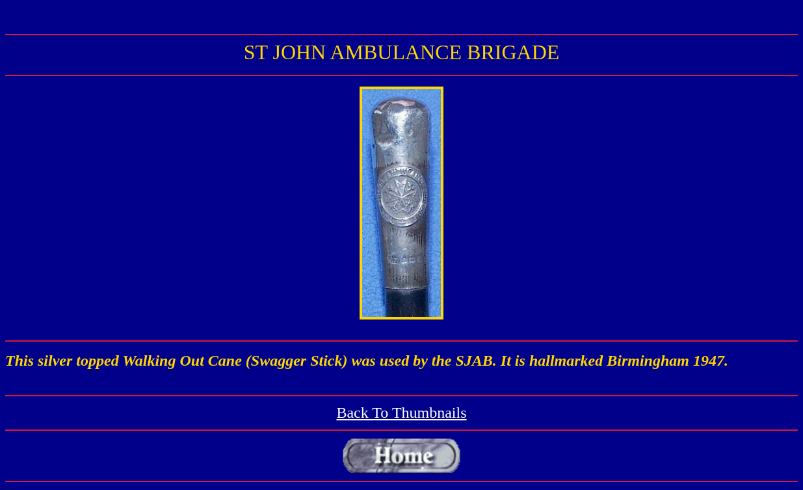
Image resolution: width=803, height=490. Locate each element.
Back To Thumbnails (401, 412)
